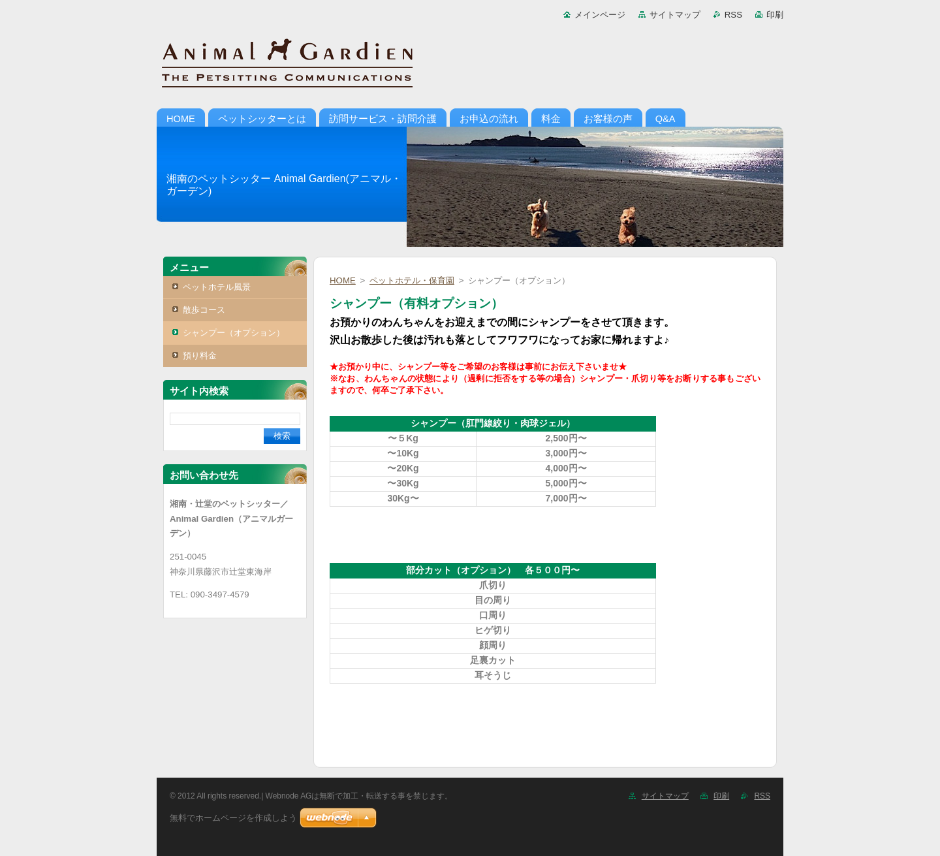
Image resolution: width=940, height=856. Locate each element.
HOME (343, 280)
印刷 (774, 15)
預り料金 (200, 355)
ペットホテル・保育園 (411, 280)
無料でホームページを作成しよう (233, 818)
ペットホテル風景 (217, 287)
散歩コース (204, 310)
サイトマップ (675, 15)
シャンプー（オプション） (234, 333)
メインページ (599, 15)
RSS (733, 15)
